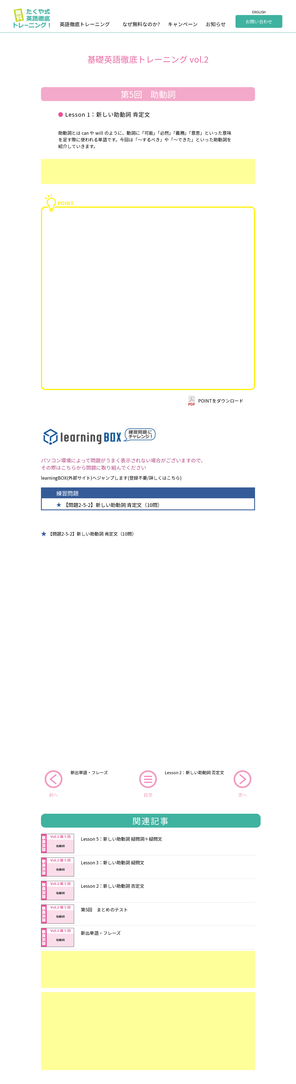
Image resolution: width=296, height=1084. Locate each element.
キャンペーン (183, 23)
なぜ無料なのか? (141, 23)
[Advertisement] (148, 171)
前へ (53, 794)
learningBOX (54, 477)
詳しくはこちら (164, 477)
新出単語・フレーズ (89, 772)
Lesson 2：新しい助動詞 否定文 (194, 772)
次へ (242, 794)
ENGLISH (259, 12)
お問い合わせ (259, 21)
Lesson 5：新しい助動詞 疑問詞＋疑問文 (121, 838)
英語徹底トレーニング (85, 23)
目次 (148, 794)
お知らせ (216, 23)
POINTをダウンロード (220, 400)
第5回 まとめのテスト (104, 909)
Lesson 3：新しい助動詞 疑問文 (112, 862)
